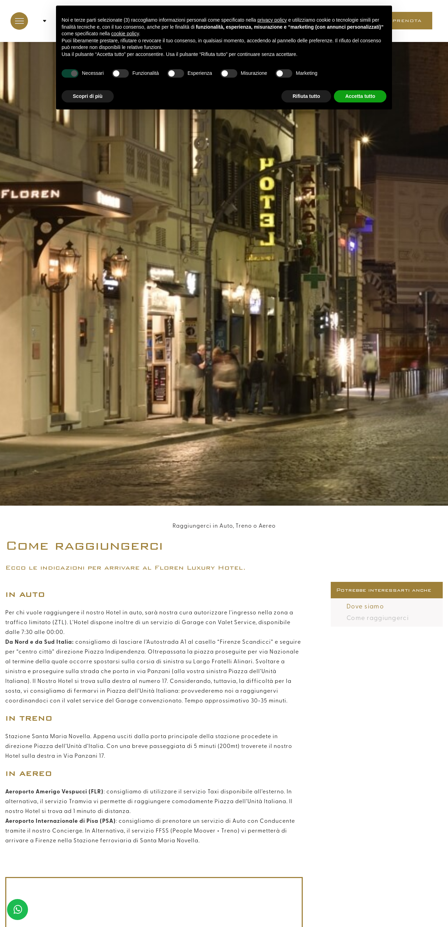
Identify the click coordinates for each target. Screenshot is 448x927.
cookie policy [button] (125, 33)
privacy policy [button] (272, 20)
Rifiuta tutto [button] (306, 96)
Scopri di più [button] (88, 96)
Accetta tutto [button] (360, 96)
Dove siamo (365, 606)
